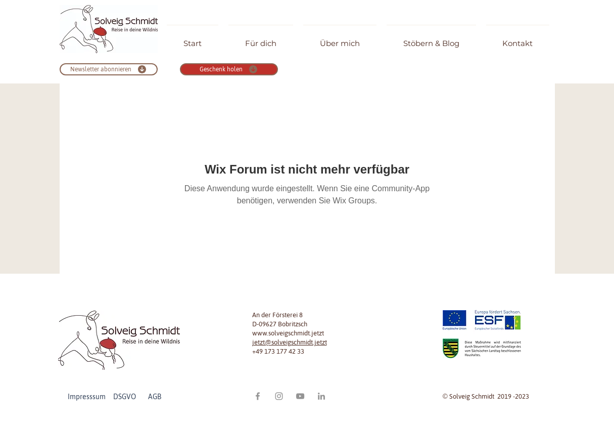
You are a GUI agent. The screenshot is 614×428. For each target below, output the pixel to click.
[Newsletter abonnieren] (109, 69)
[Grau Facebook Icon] (258, 396)
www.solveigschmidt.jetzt (288, 333)
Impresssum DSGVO (107, 397)
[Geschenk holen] (229, 69)
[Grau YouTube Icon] (300, 396)
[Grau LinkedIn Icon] (321, 396)
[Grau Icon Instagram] (279, 396)
